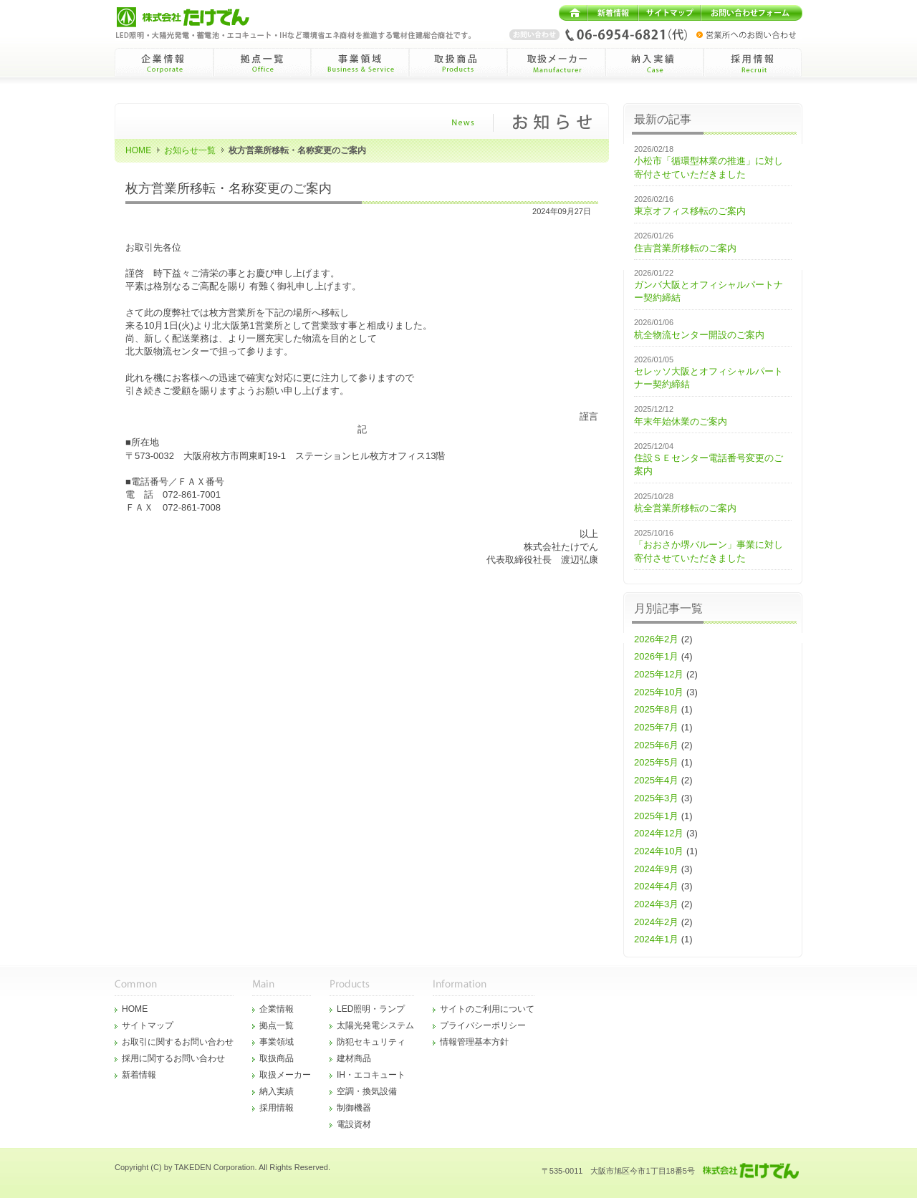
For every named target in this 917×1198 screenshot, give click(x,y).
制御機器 (354, 1108)
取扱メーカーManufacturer (556, 62)
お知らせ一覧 (190, 150)
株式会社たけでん (195, 17)
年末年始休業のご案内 (680, 421)
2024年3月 (656, 904)
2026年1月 (656, 656)
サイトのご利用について (487, 1009)
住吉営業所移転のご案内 (685, 248)
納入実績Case (654, 62)
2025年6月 (656, 745)
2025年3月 (656, 798)
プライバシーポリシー (483, 1025)
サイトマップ (669, 13)
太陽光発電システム (375, 1025)
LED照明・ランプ (371, 1009)
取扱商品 (276, 1058)
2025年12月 (658, 674)
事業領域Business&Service (360, 62)
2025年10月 (658, 692)
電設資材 (354, 1124)
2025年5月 (656, 762)
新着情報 (612, 13)
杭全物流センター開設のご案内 (699, 334)
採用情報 (276, 1108)
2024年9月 (656, 869)
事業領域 (276, 1042)
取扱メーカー (285, 1075)
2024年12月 (658, 833)
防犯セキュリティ (371, 1042)
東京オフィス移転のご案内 (690, 211)
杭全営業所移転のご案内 (685, 508)
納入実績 (276, 1091)
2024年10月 (658, 851)
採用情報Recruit (753, 62)
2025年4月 (656, 780)
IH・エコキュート (371, 1075)
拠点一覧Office (262, 62)
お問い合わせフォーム (751, 13)
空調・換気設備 (367, 1091)
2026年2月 (656, 639)
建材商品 (354, 1058)
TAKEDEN (192, 1167)
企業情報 (276, 1009)
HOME (573, 13)
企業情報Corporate (164, 62)
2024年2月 (656, 922)
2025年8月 (656, 709)
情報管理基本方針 (474, 1042)
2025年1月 (656, 816)
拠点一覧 (276, 1025)
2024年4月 (656, 886)
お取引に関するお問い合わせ (178, 1042)
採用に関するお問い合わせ (173, 1058)
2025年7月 (656, 727)
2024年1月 (656, 939)
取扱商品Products (458, 62)
